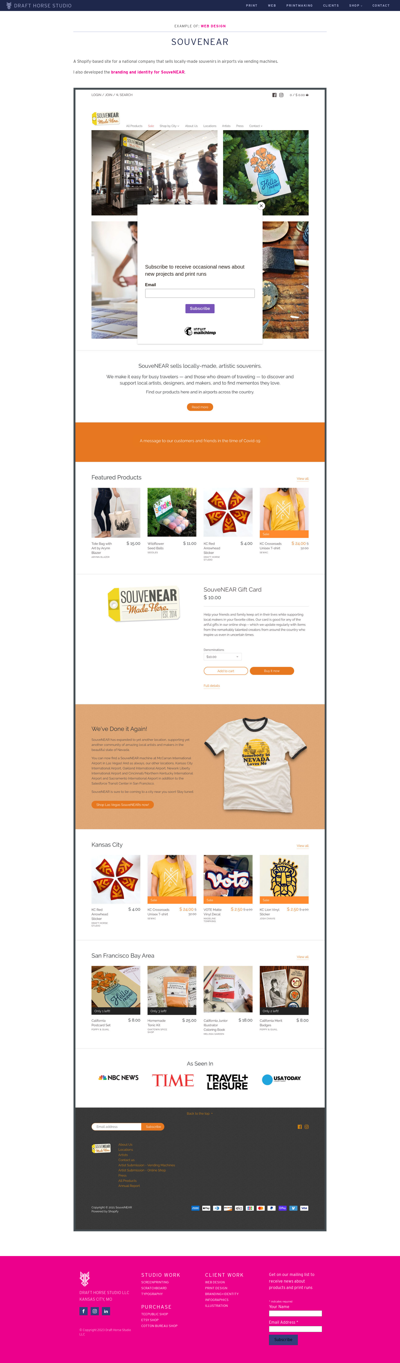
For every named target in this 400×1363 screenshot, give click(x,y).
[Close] (261, 206)
